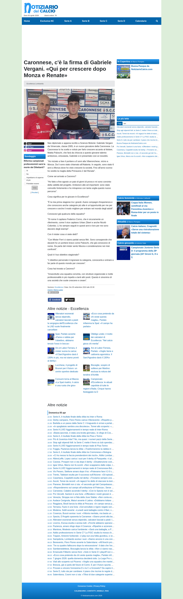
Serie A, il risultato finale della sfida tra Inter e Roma (77, 417)
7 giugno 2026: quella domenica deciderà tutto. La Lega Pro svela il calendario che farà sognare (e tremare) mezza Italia (110, 558)
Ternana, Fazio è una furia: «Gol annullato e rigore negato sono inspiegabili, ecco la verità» (96, 507)
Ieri (125, 123)
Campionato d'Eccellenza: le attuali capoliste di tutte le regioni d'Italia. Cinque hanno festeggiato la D (97, 385)
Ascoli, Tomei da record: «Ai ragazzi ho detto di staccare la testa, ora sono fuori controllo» (95, 481)
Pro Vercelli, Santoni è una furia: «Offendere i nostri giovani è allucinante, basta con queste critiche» (100, 494)
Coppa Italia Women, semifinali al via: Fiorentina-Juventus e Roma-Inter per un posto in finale (145, 209)
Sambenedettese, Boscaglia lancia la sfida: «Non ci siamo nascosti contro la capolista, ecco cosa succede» (104, 549)
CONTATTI (91, 591)
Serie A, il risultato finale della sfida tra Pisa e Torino (77, 436)
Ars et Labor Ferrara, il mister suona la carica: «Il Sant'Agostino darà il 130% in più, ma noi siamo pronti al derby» (63, 354)
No (27, 174)
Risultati (35, 192)
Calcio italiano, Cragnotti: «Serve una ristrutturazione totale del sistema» (145, 229)
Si (27, 171)
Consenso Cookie (85, 586)
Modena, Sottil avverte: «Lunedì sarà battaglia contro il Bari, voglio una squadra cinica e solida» (98, 510)
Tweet (69, 300)
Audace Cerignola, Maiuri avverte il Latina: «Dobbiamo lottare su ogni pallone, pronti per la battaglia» (101, 500)
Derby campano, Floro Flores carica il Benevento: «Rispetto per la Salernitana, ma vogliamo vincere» (101, 420)
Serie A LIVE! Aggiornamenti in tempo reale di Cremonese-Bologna (85, 468)
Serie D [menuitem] (121, 21)
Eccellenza (59, 287)
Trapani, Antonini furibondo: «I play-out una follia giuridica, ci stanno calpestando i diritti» (95, 536)
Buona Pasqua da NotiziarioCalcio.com (132, 143)
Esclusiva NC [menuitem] (47, 21)
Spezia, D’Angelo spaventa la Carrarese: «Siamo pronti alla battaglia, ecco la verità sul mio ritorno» (100, 516)
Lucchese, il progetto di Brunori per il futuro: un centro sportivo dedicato (66, 368)
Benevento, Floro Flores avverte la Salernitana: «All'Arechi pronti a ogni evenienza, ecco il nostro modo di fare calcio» (109, 542)
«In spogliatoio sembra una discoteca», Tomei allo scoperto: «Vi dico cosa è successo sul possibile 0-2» (102, 426)
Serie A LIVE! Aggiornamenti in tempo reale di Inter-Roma (80, 429)
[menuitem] (157, 21)
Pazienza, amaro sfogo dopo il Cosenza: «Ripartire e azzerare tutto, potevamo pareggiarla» (96, 526)
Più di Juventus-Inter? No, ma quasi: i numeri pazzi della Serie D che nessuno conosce (94, 439)
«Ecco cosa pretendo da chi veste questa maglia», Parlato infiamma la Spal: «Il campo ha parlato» (98, 320)
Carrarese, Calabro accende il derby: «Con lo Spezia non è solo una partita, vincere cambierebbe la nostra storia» (107, 491)
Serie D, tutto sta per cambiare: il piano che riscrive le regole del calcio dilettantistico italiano (96, 571)
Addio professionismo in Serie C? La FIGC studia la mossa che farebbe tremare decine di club (97, 533)
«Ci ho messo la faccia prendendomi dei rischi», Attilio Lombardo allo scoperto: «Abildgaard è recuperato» (103, 455)
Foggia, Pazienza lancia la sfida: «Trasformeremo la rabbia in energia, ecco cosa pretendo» (96, 449)
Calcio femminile (126, 198)
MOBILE (100, 591)
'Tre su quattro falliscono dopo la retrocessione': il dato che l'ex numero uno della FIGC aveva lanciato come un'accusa (109, 545)
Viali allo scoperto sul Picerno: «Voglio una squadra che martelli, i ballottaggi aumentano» (95, 561)
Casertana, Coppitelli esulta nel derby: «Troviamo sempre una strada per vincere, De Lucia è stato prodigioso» (105, 478)
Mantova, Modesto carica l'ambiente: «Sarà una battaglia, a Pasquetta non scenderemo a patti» (98, 529)
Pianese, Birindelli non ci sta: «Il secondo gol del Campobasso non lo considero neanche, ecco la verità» (102, 484)
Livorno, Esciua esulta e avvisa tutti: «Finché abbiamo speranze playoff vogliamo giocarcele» (97, 523)
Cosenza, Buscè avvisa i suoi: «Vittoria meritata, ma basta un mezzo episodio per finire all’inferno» (100, 513)
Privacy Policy (99, 586)
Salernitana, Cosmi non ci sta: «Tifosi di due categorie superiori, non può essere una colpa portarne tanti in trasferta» (108, 574)
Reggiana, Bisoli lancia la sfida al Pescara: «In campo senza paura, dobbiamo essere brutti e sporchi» (101, 504)
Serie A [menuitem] (68, 21)
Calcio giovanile (126, 243)
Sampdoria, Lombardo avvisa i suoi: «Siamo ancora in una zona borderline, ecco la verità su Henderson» (103, 539)
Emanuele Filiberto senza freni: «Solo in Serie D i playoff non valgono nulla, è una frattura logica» (99, 552)
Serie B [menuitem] (85, 21)
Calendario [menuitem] (141, 21)
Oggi (119, 123)
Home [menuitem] (27, 21)
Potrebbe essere (32, 184)
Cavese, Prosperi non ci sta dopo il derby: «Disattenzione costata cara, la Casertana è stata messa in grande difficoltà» (109, 462)
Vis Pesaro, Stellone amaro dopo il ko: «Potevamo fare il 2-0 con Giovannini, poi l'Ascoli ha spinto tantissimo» (105, 471)
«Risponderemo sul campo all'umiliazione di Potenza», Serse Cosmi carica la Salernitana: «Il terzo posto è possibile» (108, 487)
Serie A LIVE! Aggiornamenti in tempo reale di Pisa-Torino (80, 446)
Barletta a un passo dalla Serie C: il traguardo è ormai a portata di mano (87, 423)
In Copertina (124, 61)
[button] (35, 188)
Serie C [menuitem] (103, 21)
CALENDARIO (80, 591)
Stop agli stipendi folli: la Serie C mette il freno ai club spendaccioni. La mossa (90, 442)
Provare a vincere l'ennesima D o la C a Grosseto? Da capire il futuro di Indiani (90, 568)
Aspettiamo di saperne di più (34, 179)
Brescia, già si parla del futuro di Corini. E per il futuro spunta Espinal (85, 565)
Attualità (122, 222)
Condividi (54, 300)
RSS (107, 591)
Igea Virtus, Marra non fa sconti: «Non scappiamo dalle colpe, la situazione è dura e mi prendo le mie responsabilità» (108, 465)
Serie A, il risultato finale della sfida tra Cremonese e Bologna (82, 452)
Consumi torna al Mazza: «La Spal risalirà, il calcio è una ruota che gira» (67, 382)
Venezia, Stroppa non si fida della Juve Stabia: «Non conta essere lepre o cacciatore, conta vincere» (100, 497)
